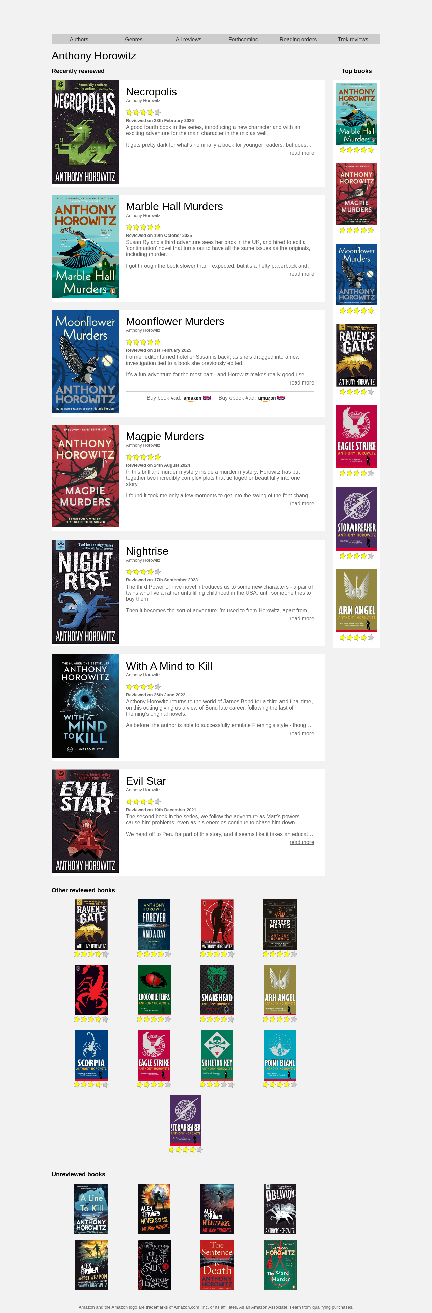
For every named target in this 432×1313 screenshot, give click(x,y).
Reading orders (298, 39)
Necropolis (151, 91)
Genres (133, 39)
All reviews (188, 39)
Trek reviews (353, 39)
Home (134, 17)
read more (302, 153)
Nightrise (147, 551)
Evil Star (146, 781)
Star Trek (298, 17)
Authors (79, 39)
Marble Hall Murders (174, 206)
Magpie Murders (165, 436)
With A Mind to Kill (169, 666)
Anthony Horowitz (143, 100)
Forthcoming (243, 39)
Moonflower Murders (175, 321)
